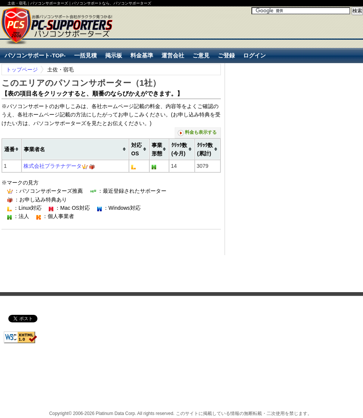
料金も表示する (197, 133)
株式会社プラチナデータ (52, 166)
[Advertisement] (120, 241)
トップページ (22, 70)
